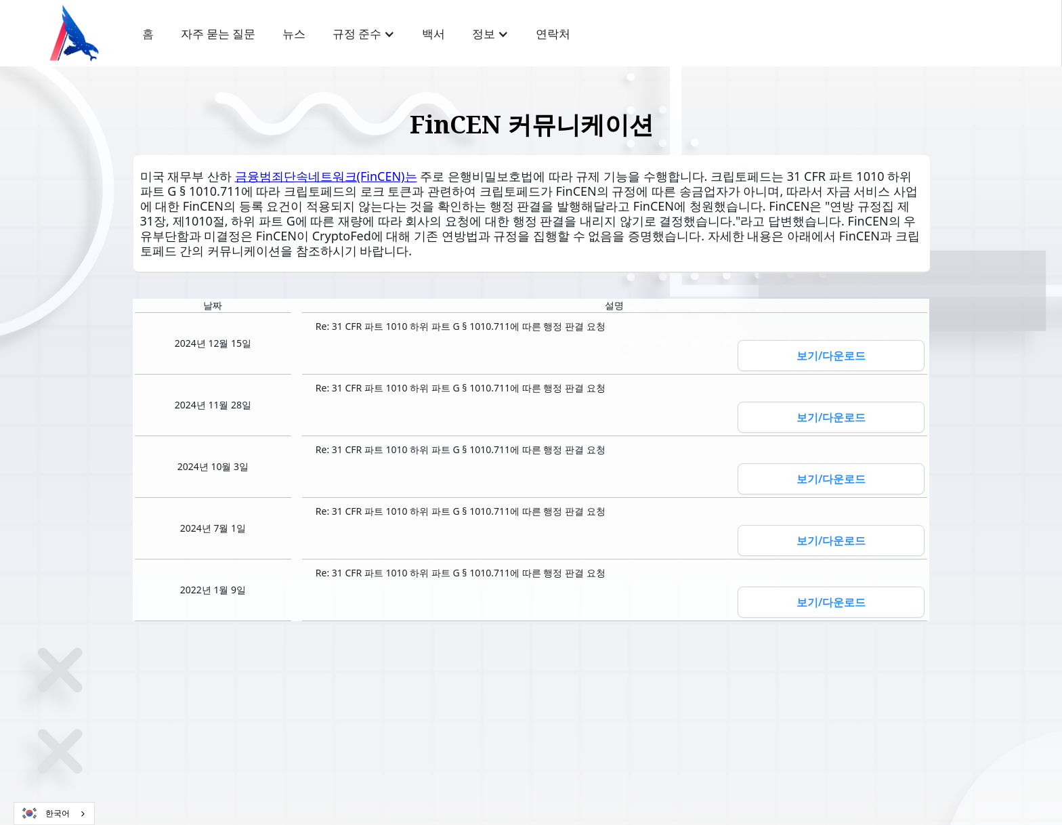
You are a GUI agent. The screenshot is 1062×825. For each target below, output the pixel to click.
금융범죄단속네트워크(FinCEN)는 (326, 176)
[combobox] (54, 813)
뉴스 (293, 33)
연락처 (553, 33)
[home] (74, 33)
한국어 (45, 813)
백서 (433, 33)
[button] (363, 34)
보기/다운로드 (831, 355)
